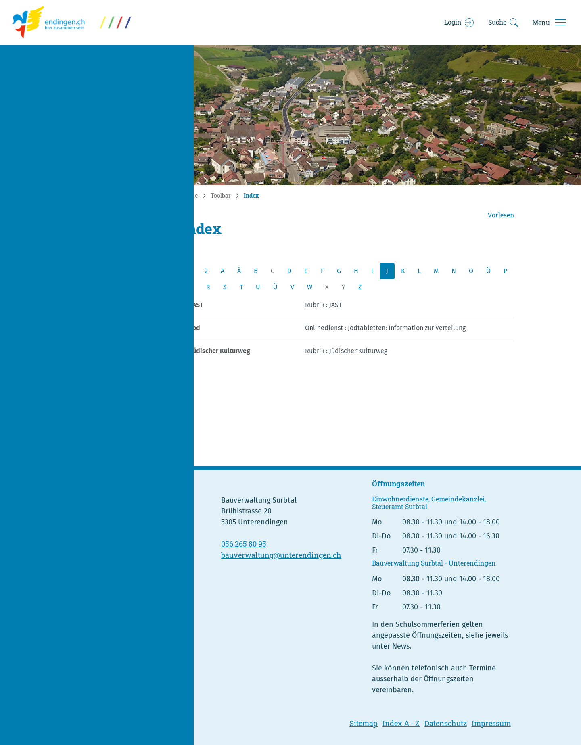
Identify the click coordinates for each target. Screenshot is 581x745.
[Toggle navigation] (549, 22)
